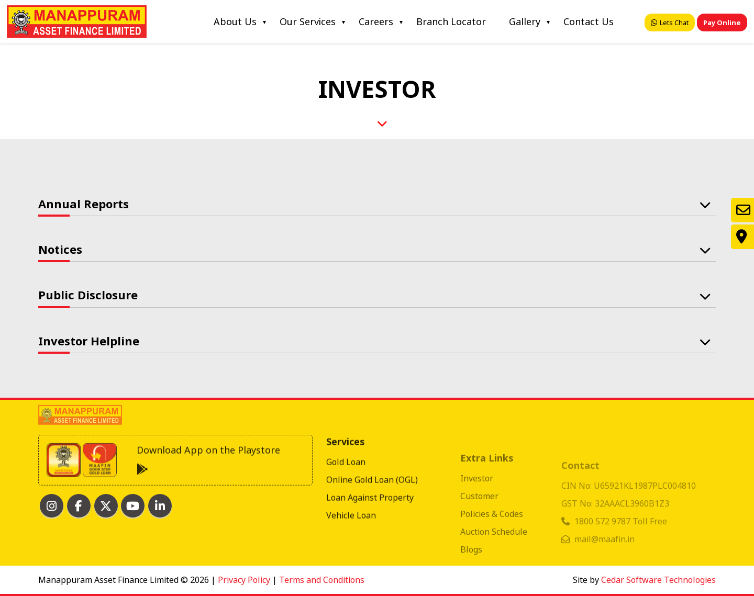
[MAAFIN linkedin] (160, 506)
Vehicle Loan (351, 529)
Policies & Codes (491, 522)
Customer (479, 505)
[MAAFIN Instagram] (51, 506)
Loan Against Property (370, 511)
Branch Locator (451, 21)
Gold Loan (345, 475)
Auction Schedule (493, 540)
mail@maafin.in (604, 545)
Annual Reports (83, 203)
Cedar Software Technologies (658, 580)
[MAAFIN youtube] (133, 506)
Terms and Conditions (321, 580)
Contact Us (588, 21)
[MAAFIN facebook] (79, 506)
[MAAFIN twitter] (106, 506)
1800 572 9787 (603, 527)
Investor (476, 487)
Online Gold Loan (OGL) (372, 493)
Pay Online (722, 22)
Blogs (471, 558)
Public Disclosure (88, 294)
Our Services (308, 21)
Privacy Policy (244, 580)
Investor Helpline (88, 340)
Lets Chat (670, 22)
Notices (60, 249)
